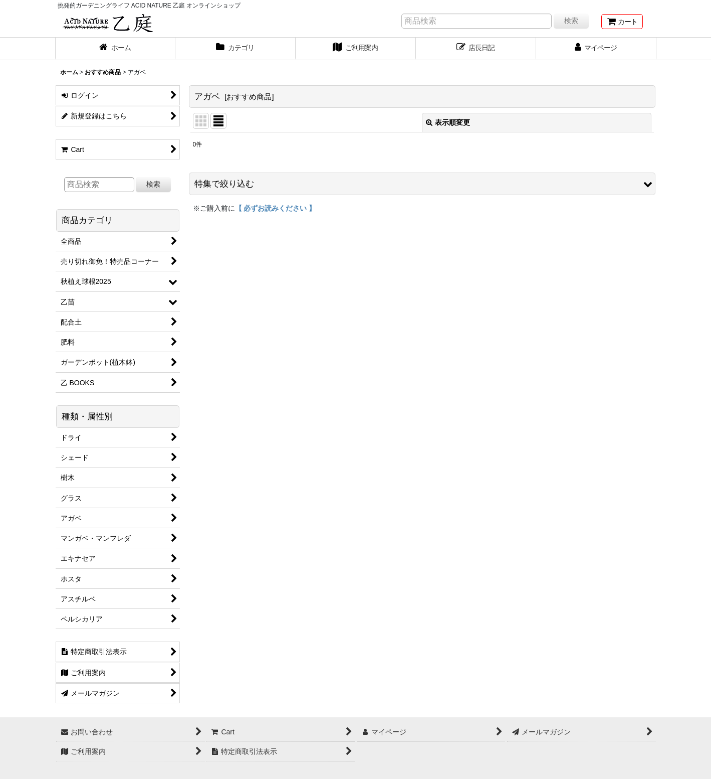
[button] (422, 184)
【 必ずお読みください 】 (275, 208)
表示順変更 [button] (448, 122)
